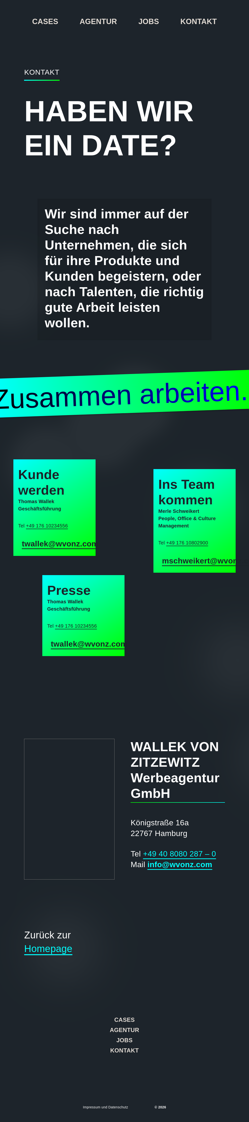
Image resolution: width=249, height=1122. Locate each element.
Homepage (48, 948)
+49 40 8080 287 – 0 (179, 853)
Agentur (98, 21)
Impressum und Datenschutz (105, 1107)
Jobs (148, 21)
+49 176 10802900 (187, 542)
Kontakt (198, 21)
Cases (45, 21)
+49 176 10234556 (47, 525)
